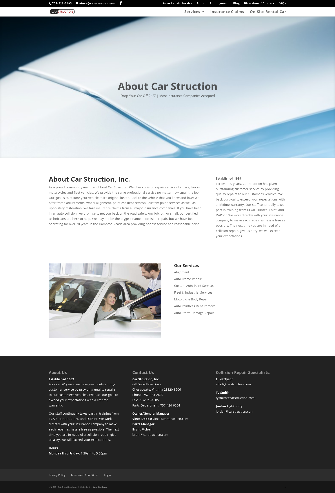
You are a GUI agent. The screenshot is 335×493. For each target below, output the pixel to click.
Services (192, 12)
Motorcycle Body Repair (191, 299)
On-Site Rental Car (268, 12)
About (201, 3)
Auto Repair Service (178, 3)
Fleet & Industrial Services (193, 292)
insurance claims (108, 208)
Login (107, 475)
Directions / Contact (259, 3)
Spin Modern (100, 486)
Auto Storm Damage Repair (194, 313)
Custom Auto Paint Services (194, 285)
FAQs (282, 3)
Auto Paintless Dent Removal (195, 306)
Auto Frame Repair (188, 279)
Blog (236, 3)
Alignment (181, 272)
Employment (219, 3)
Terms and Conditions (84, 475)
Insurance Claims (227, 12)
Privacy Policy (57, 475)
